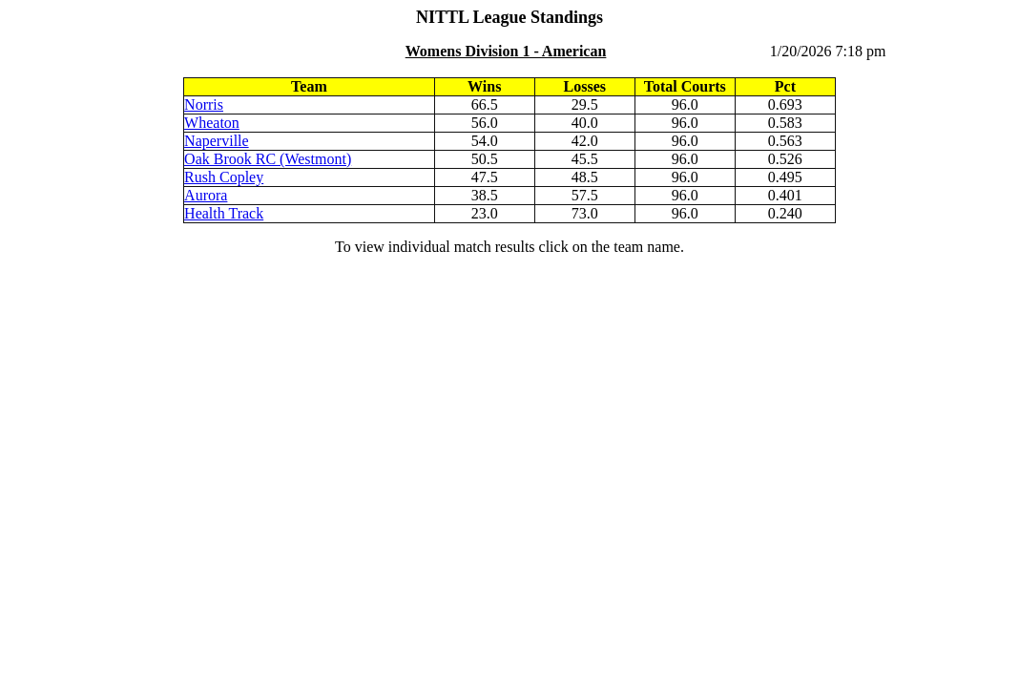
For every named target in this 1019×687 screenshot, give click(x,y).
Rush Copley (223, 177)
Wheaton (211, 122)
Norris (203, 104)
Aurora (205, 195)
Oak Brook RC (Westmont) (267, 159)
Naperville (216, 141)
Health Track (223, 213)
